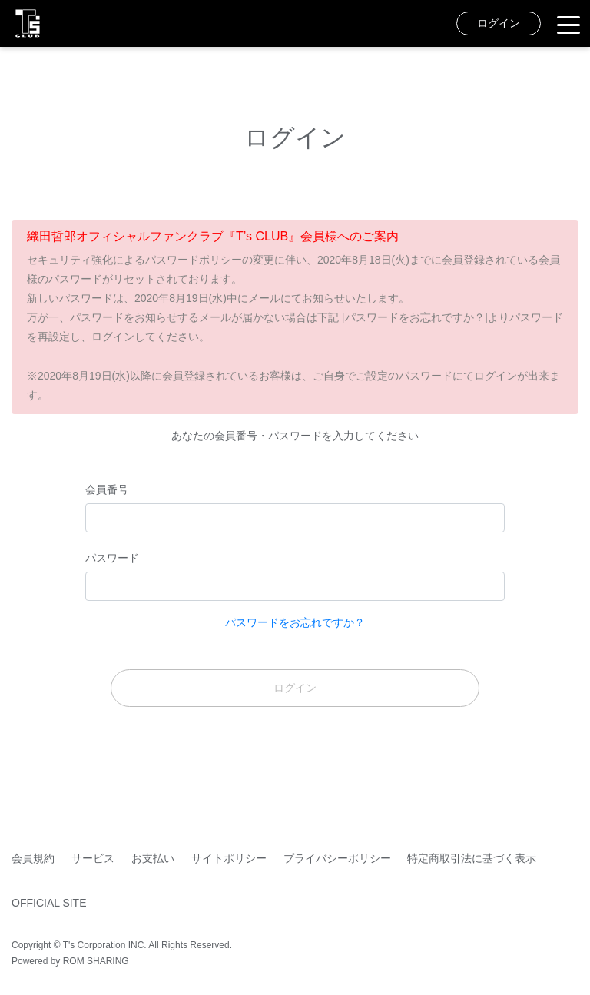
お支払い (152, 858)
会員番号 (106, 489)
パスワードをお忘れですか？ (295, 622)
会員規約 (33, 858)
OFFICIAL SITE (49, 903)
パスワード (112, 558)
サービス (92, 858)
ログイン (498, 23)
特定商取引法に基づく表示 (471, 858)
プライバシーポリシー (337, 858)
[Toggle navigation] (568, 23)
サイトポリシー (229, 858)
